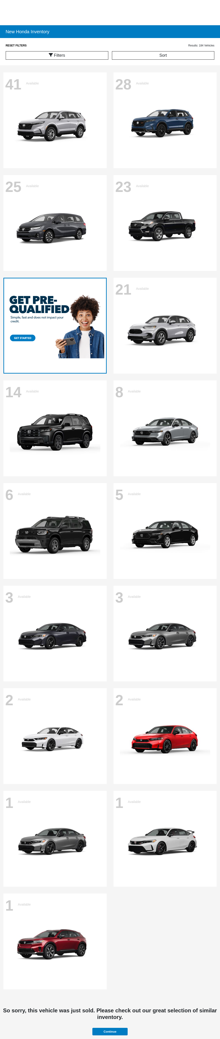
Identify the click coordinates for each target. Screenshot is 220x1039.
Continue (110, 1031)
